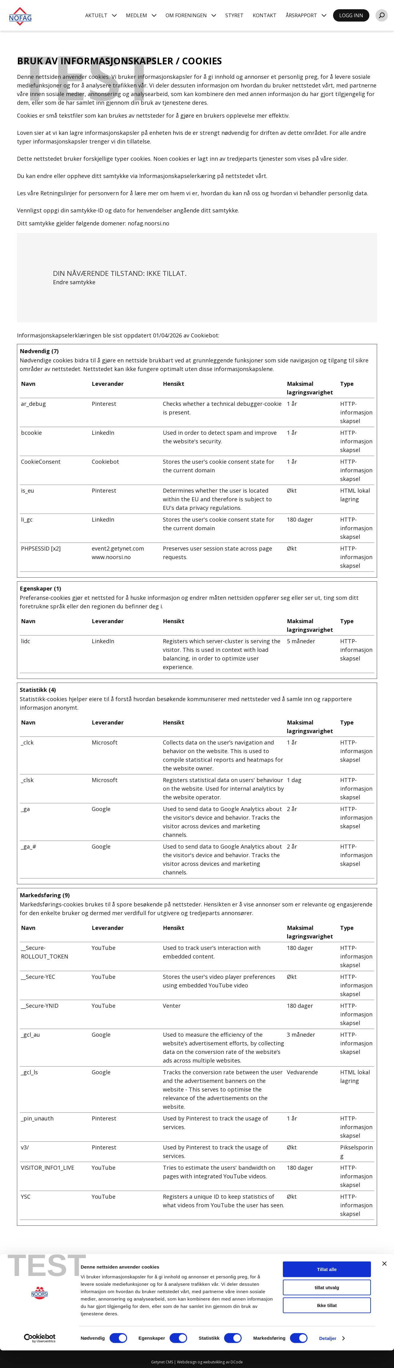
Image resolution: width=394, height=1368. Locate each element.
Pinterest (104, 403)
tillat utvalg (327, 1305)
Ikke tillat (327, 1323)
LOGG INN (351, 15)
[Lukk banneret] (384, 1281)
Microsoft (105, 742)
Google (101, 809)
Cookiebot (204, 335)
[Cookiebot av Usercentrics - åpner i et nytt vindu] (40, 1356)
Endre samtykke (74, 282)
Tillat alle (327, 1286)
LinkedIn (103, 432)
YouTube (103, 947)
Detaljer (327, 1355)
